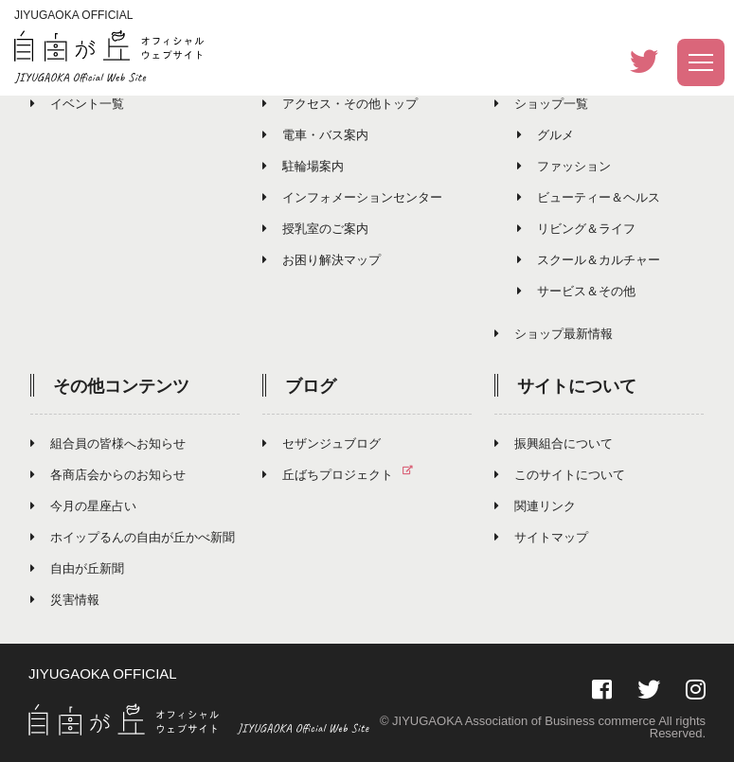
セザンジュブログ (321, 443)
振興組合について (553, 443)
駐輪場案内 (303, 166)
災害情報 (64, 600)
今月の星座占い (83, 506)
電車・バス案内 (315, 135)
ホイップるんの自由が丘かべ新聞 (132, 537)
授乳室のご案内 (315, 228)
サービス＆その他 (576, 291)
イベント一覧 (77, 103)
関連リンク (535, 506)
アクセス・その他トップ (340, 103)
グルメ (545, 135)
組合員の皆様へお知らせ (108, 443)
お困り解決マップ (321, 260)
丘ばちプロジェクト (345, 475)
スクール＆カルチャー (588, 260)
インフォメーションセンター (352, 197)
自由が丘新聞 (77, 568)
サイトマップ (541, 537)
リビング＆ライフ (576, 228)
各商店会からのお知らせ (108, 475)
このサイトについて (559, 475)
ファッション (564, 166)
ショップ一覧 (541, 103)
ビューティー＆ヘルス (588, 197)
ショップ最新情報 (553, 334)
